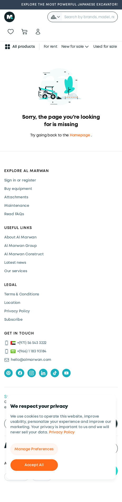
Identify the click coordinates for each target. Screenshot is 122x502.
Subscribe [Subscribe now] (13, 319)
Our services (15, 271)
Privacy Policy (62, 432)
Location (12, 302)
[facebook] (20, 373)
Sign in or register (20, 180)
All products (19, 47)
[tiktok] (55, 373)
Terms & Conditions (21, 294)
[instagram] (31, 373)
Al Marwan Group (20, 245)
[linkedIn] (43, 373)
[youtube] (66, 373)
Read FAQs (14, 214)
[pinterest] (8, 373)
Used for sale (105, 46)
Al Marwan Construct (24, 254)
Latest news (15, 262)
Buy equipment (18, 188)
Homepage (80, 135)
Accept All (34, 465)
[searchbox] (89, 17)
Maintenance (16, 205)
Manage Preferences (33, 449)
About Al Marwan (20, 237)
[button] (55, 17)
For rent (50, 46)
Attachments (16, 197)
